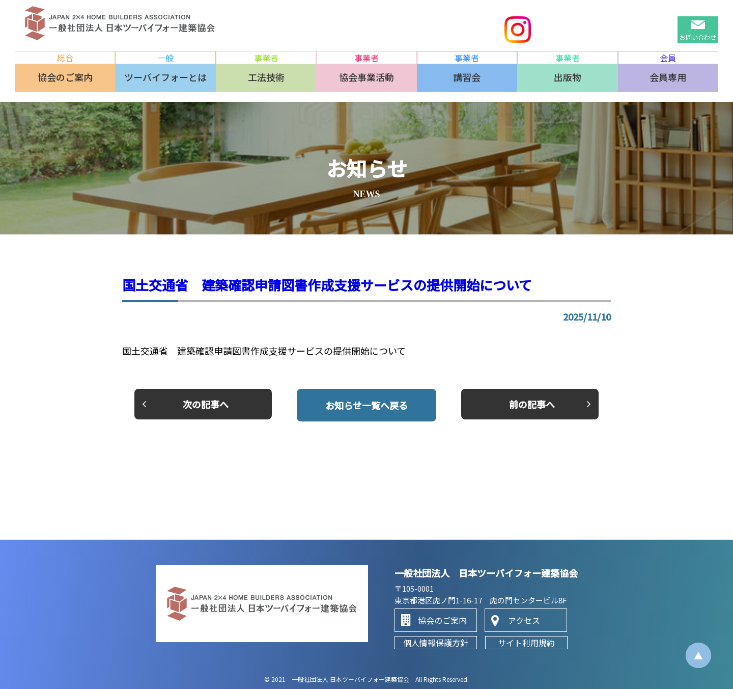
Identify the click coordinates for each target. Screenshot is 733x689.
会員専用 (668, 77)
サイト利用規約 (526, 643)
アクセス (524, 620)
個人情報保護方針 (435, 643)
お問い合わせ (698, 37)
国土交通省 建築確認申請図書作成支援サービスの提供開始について (327, 284)
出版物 (567, 77)
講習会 (467, 77)
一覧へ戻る (366, 405)
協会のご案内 (65, 77)
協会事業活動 (366, 77)
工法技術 (266, 77)
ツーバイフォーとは (165, 77)
